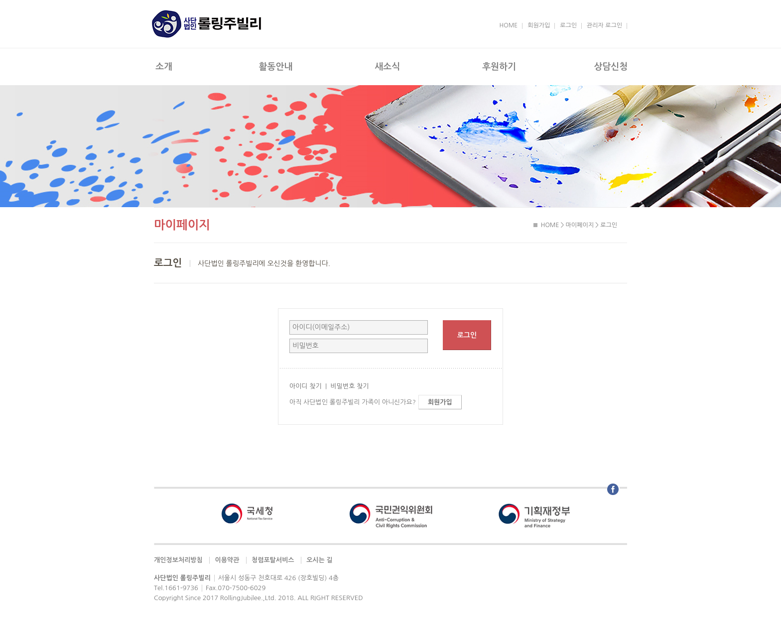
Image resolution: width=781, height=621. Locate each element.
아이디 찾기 (305, 386)
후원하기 (499, 66)
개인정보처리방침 (178, 560)
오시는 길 (319, 560)
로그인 (568, 25)
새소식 (387, 66)
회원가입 (538, 25)
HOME (509, 25)
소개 (163, 66)
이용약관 (227, 560)
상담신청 (611, 66)
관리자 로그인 (604, 25)
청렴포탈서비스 (273, 560)
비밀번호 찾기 (349, 386)
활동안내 (276, 66)
